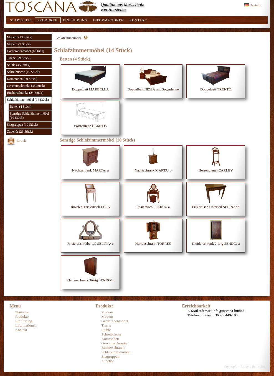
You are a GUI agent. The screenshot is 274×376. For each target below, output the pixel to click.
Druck (21, 140)
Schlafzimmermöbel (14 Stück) (28, 100)
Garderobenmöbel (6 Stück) (25, 51)
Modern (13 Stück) (19, 37)
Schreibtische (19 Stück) (23, 72)
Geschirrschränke (114, 343)
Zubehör (108, 361)
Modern (107, 312)
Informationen (108, 20)
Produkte (47, 20)
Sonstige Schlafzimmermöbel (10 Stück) (29, 116)
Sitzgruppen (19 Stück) (22, 125)
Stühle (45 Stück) (18, 65)
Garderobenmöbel (115, 321)
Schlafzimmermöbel (68, 38)
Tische (106, 325)
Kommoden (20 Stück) (22, 79)
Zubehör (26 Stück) (20, 131)
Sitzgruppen (110, 356)
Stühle (106, 330)
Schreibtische (111, 334)
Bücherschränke (113, 347)
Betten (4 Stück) (21, 106)
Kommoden (110, 339)
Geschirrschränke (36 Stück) (26, 86)
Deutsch (252, 5)
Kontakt (138, 20)
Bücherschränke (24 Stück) (25, 93)
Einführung (75, 20)
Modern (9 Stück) (19, 44)
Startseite (21, 20)
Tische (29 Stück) (19, 58)
